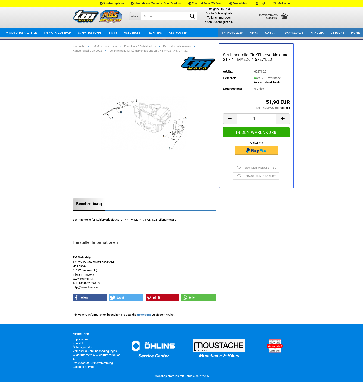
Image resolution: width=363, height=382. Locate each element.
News (254, 32)
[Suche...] (135, 16)
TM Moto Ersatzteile (20, 32)
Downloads (294, 32)
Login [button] (261, 3)
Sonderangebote (112, 3)
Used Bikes (132, 32)
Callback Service (83, 366)
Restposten (178, 32)
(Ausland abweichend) (267, 82)
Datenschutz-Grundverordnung (93, 362)
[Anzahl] (256, 118)
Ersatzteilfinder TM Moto (205, 3)
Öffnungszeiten (83, 347)
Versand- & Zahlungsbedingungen (95, 351)
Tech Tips (154, 32)
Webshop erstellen (166, 376)
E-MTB (112, 32)
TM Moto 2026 (232, 32)
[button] (239, 3)
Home (355, 32)
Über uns (337, 32)
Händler (317, 32)
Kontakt (271, 32)
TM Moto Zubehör (57, 32)
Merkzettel (281, 3)
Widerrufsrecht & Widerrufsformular (96, 355)
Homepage (144, 314)
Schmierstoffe (89, 32)
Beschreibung (89, 203)
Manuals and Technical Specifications (156, 3)
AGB (75, 358)
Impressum (80, 339)
